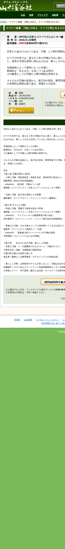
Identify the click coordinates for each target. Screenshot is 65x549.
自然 (31, 15)
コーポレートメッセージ (47, 320)
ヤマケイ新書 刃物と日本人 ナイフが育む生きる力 (34, 22)
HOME (3, 22)
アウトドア (42, 15)
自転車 (55, 15)
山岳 (23, 15)
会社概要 (28, 320)
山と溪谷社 (16, 5)
